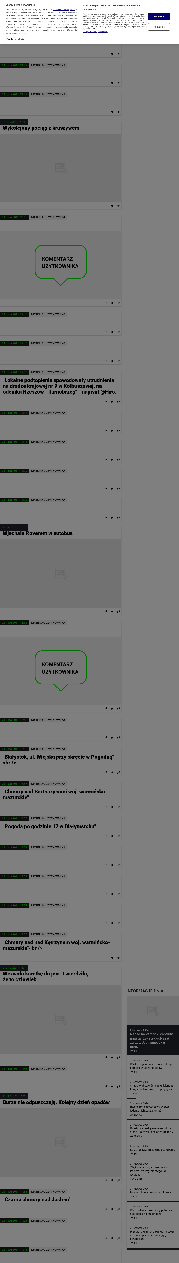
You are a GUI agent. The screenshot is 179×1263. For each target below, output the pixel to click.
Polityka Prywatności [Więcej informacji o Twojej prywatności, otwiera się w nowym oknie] (15, 37)
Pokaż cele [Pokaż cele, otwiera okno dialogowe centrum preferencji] (159, 25)
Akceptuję (158, 15)
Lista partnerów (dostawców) (95, 30)
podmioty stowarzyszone (64, 8)
